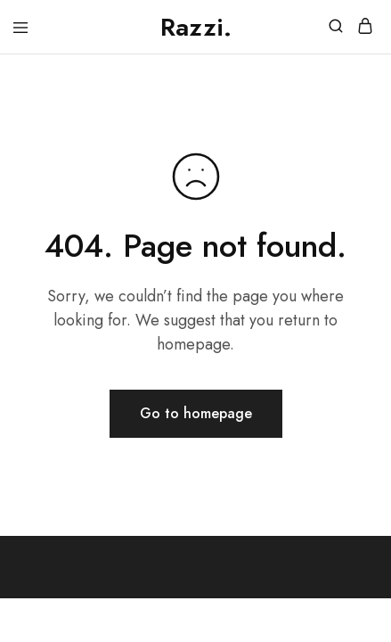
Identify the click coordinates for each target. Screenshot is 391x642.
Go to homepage (196, 413)
